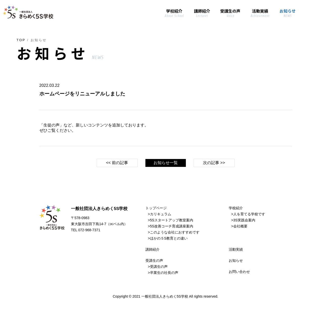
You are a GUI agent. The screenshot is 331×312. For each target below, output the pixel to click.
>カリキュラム (159, 214)
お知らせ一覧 (166, 163)
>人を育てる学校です (248, 214)
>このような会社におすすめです (173, 232)
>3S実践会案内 (243, 220)
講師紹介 (152, 249)
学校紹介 (236, 208)
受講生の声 (154, 260)
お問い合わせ (239, 272)
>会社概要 (239, 226)
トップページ (156, 208)
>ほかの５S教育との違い (168, 238)
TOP (21, 40)
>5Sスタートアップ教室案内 (170, 220)
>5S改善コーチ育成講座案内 (170, 226)
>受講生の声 (158, 267)
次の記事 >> (214, 163)
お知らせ (236, 260)
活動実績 (236, 249)
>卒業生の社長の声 (163, 273)
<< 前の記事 (117, 163)
